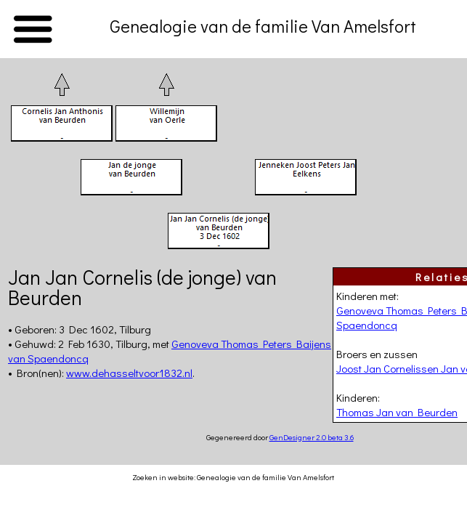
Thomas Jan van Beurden (397, 412)
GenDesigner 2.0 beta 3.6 (311, 436)
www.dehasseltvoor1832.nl (129, 372)
